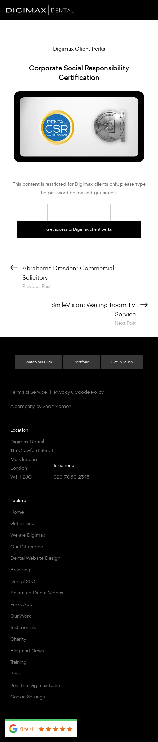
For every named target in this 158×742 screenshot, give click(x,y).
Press (15, 673)
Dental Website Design (35, 558)
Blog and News (27, 650)
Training (18, 662)
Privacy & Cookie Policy (79, 392)
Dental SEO (22, 581)
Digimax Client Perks (79, 48)
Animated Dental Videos (36, 592)
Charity (18, 639)
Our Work (20, 615)
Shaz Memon (57, 406)
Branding (20, 569)
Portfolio (81, 362)
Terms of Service (28, 392)
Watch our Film (38, 362)
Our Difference (26, 546)
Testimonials (23, 627)
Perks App (21, 604)
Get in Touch (122, 362)
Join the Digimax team (35, 685)
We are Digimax (27, 535)
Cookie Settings (27, 696)
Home (17, 511)
